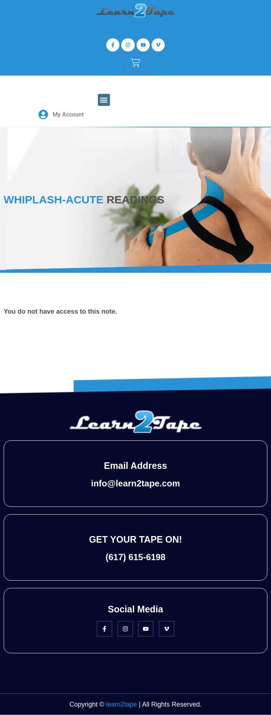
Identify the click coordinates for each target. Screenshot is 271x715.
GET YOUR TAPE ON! (135, 539)
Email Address (135, 465)
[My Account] (43, 114)
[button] (104, 100)
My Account (68, 114)
